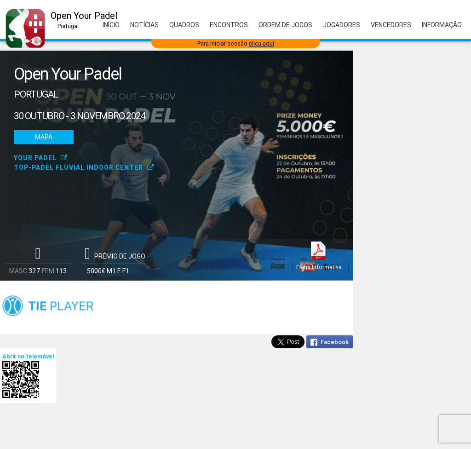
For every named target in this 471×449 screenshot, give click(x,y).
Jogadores (341, 25)
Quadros (184, 25)
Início (111, 25)
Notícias (144, 25)
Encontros (229, 25)
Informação (442, 25)
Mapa (43, 137)
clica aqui (261, 43)
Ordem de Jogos (285, 25)
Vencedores (391, 25)
